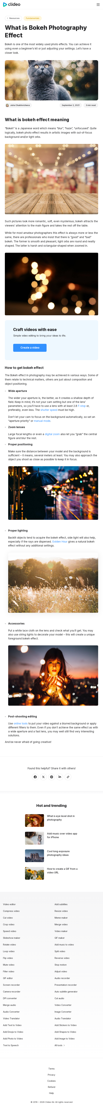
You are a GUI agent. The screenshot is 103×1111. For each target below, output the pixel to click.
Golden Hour (59, 541)
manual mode (42, 420)
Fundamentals (32, 18)
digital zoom (52, 434)
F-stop (82, 405)
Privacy (51, 1074)
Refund (51, 1087)
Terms (51, 1068)
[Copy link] (68, 777)
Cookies (51, 1081)
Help (51, 1093)
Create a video (29, 347)
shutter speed (49, 409)
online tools (21, 723)
